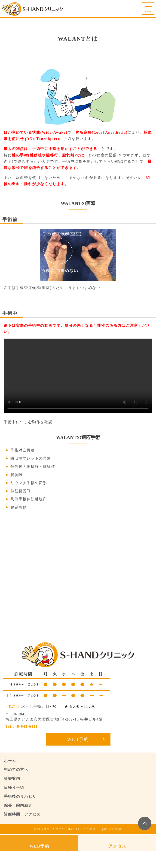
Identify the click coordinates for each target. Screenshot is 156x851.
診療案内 (12, 779)
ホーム (10, 761)
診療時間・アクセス (22, 814)
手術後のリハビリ (20, 796)
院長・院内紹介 (18, 805)
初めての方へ (16, 770)
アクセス (117, 846)
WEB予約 (78, 739)
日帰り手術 (14, 788)
